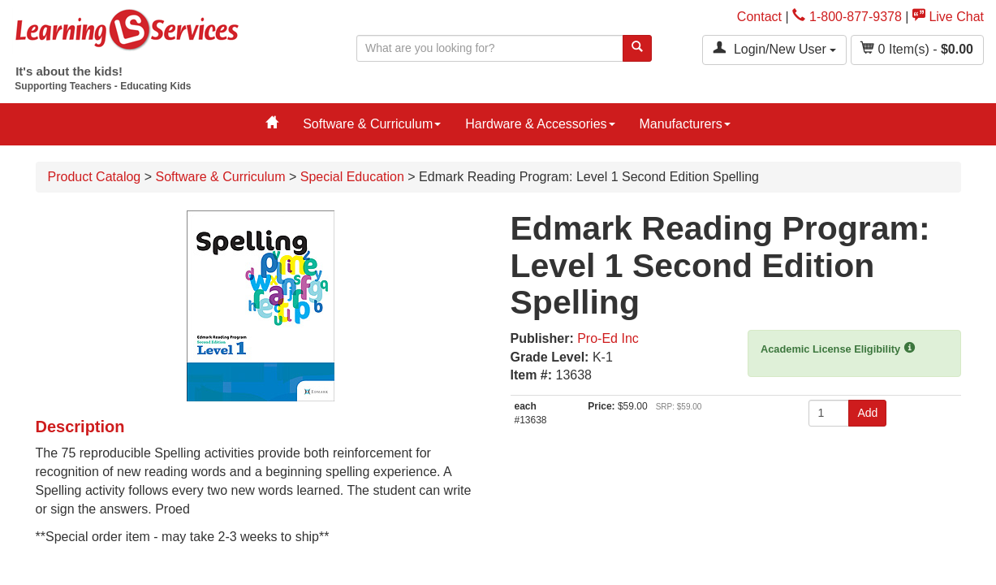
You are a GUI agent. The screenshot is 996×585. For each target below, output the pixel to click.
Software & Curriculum (372, 124)
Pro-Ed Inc (608, 338)
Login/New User (774, 48)
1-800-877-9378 (847, 17)
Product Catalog (94, 177)
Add (867, 412)
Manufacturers (685, 124)
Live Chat (948, 17)
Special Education (352, 177)
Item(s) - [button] (917, 48)
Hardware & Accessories (539, 124)
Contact (759, 17)
